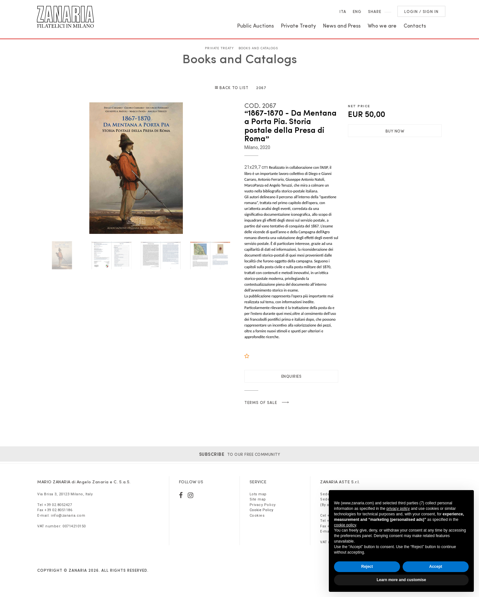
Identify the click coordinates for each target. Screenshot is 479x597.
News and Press (342, 25)
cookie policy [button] (345, 525)
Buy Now (395, 130)
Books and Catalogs (258, 48)
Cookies (257, 515)
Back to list (234, 87)
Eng (357, 11)
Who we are (382, 25)
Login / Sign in (421, 11)
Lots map (258, 494)
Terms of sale (260, 402)
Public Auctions (255, 25)
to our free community (239, 454)
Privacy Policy (263, 505)
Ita (343, 11)
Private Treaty (298, 25)
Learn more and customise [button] (401, 580)
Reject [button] (367, 566)
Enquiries (291, 376)
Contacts (415, 25)
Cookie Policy (261, 510)
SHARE (374, 11)
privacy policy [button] (398, 508)
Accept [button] (435, 566)
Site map (258, 499)
